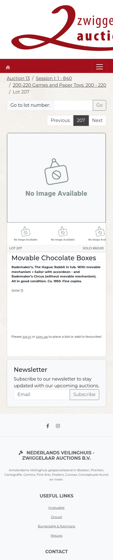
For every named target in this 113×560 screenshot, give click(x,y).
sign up (42, 337)
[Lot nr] (73, 105)
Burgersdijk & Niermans (56, 526)
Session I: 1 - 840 (54, 78)
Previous (60, 120)
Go (99, 105)
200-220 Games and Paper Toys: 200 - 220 (59, 85)
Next (97, 120)
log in (26, 337)
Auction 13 (18, 78)
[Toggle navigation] (99, 66)
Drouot (56, 517)
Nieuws (56, 535)
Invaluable (56, 508)
